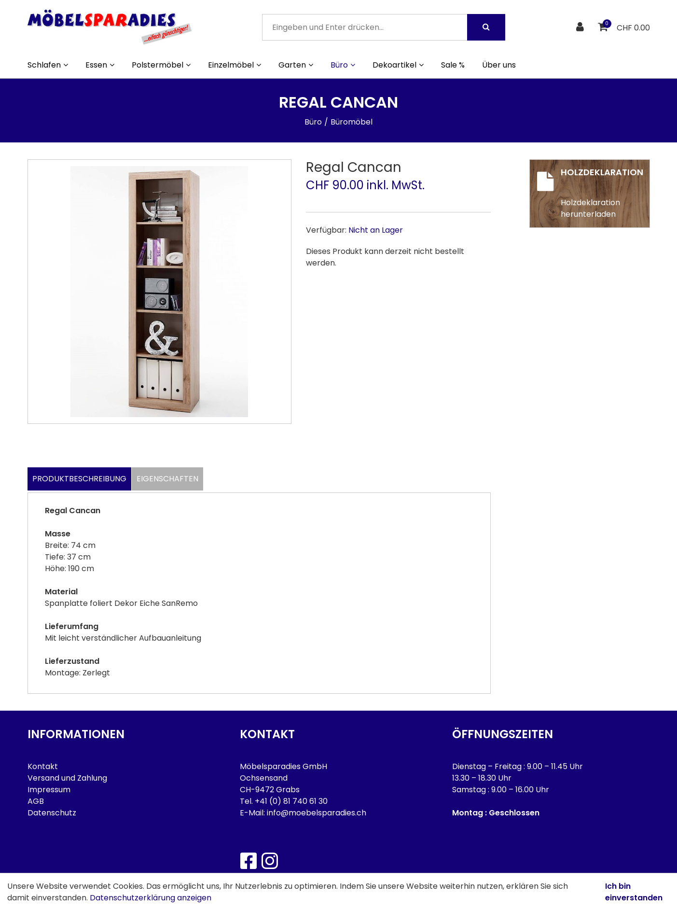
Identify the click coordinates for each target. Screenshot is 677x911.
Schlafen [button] (48, 64)
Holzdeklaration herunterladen (590, 208)
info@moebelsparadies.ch (316, 812)
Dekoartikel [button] (398, 64)
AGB (36, 801)
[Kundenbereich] (581, 27)
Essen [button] (99, 64)
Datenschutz (52, 812)
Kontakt (43, 766)
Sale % (453, 64)
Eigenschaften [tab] (167, 478)
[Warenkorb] (604, 27)
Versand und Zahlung (67, 778)
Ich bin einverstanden (634, 892)
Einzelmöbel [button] (234, 64)
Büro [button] (343, 64)
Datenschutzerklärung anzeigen (150, 897)
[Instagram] (269, 861)
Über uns (499, 64)
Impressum (49, 789)
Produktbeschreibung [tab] (79, 478)
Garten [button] (295, 64)
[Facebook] (248, 861)
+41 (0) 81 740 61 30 (291, 801)
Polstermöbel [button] (161, 64)
